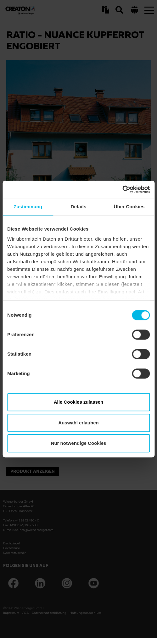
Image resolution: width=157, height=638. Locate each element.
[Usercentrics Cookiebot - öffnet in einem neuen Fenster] (122, 189)
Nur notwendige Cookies (78, 443)
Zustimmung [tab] (28, 206)
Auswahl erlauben (78, 422)
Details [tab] (79, 206)
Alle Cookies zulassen (79, 402)
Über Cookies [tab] (129, 206)
